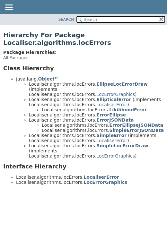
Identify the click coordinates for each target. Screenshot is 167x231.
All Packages (15, 57)
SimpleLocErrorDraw (122, 145)
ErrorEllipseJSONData (136, 125)
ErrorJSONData (115, 120)
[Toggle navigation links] (8, 7)
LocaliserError (111, 104)
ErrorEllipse (111, 114)
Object (46, 78)
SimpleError (111, 135)
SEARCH (66, 19)
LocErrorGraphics (115, 94)
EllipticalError (113, 99)
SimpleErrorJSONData (136, 130)
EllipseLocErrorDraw (121, 84)
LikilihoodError (128, 109)
